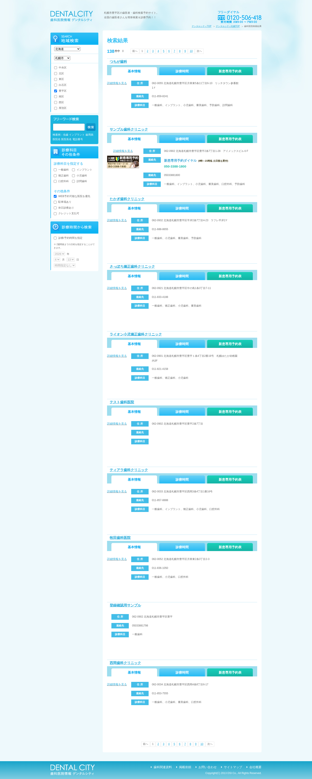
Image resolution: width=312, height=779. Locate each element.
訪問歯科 (79, 181)
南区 (59, 96)
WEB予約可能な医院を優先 (72, 196)
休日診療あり (64, 207)
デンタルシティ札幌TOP (228, 26)
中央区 (60, 67)
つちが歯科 (118, 61)
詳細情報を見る (117, 83)
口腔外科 (61, 181)
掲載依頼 (185, 767)
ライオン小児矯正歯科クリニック (136, 334)
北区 (59, 73)
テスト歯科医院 (122, 402)
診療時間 (182, 71)
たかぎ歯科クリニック (127, 199)
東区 (59, 79)
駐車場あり (62, 201)
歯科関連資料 (163, 767)
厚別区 (60, 108)
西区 (59, 102)
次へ (199, 51)
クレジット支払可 (66, 213)
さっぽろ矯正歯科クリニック (132, 266)
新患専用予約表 (230, 71)
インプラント (82, 169)
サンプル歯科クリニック (129, 129)
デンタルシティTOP (201, 26)
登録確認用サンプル (125, 605)
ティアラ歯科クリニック (129, 470)
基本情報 (134, 71)
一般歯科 (61, 169)
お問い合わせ (207, 767)
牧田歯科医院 (120, 538)
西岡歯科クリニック (125, 663)
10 (191, 51)
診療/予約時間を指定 (68, 237)
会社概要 (255, 767)
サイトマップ (233, 767)
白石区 (60, 84)
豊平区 (60, 90)
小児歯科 (79, 175)
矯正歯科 (61, 175)
